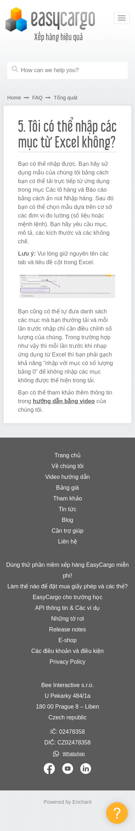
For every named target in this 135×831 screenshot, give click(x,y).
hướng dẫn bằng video (64, 401)
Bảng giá (67, 488)
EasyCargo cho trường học (68, 597)
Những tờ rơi (67, 619)
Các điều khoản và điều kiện (67, 651)
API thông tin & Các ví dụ (67, 608)
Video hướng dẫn (67, 477)
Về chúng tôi (67, 466)
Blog (67, 520)
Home (14, 98)
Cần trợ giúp (67, 531)
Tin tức (68, 509)
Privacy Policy (68, 662)
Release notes (67, 629)
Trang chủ (67, 455)
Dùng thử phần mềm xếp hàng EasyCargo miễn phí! (67, 570)
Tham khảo (67, 498)
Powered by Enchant (67, 802)
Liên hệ (67, 541)
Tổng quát (65, 98)
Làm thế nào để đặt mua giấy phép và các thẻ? (67, 586)
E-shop (67, 640)
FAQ (37, 98)
